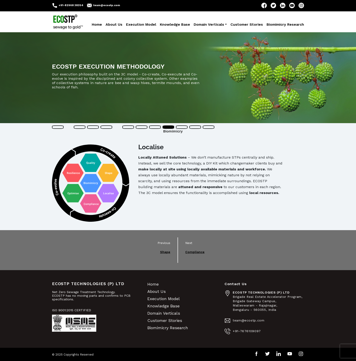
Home (97, 24)
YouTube (292, 5)
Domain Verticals (209, 24)
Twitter (273, 5)
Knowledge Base (175, 24)
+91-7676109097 (247, 331)
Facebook (264, 5)
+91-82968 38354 (71, 5)
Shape (165, 252)
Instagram (301, 5)
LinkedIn (282, 5)
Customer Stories (246, 24)
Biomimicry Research (285, 24)
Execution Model (141, 24)
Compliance (195, 252)
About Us (114, 24)
